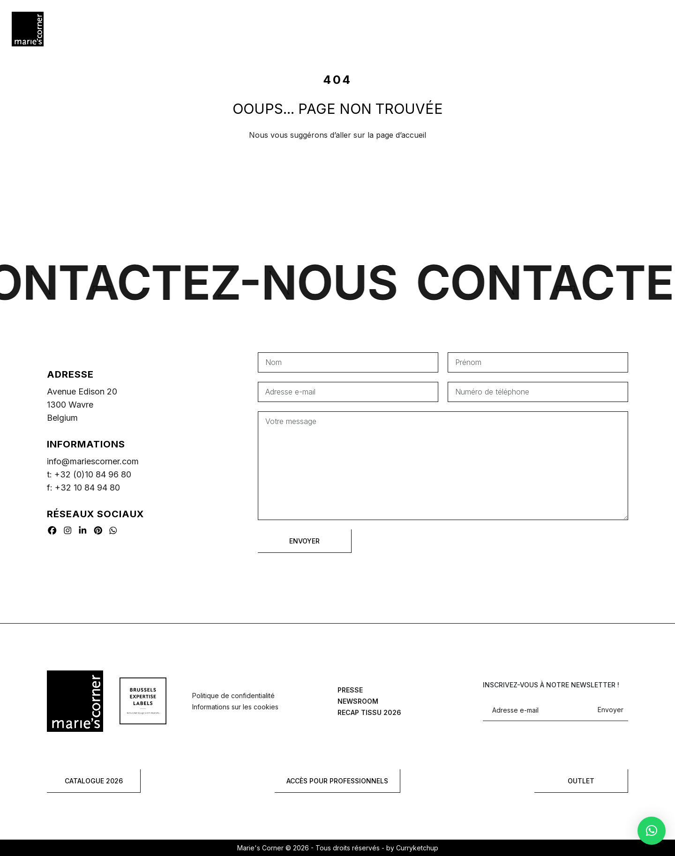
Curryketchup (417, 848)
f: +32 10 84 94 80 (83, 487)
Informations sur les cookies (235, 707)
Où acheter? (372, 28)
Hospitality (182, 28)
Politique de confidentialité (233, 696)
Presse (350, 690)
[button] (652, 831)
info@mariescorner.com (93, 461)
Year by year (306, 28)
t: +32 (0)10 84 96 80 (89, 474)
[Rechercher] (640, 29)
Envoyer (610, 710)
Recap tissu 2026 (369, 712)
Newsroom (358, 701)
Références (243, 28)
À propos (430, 28)
